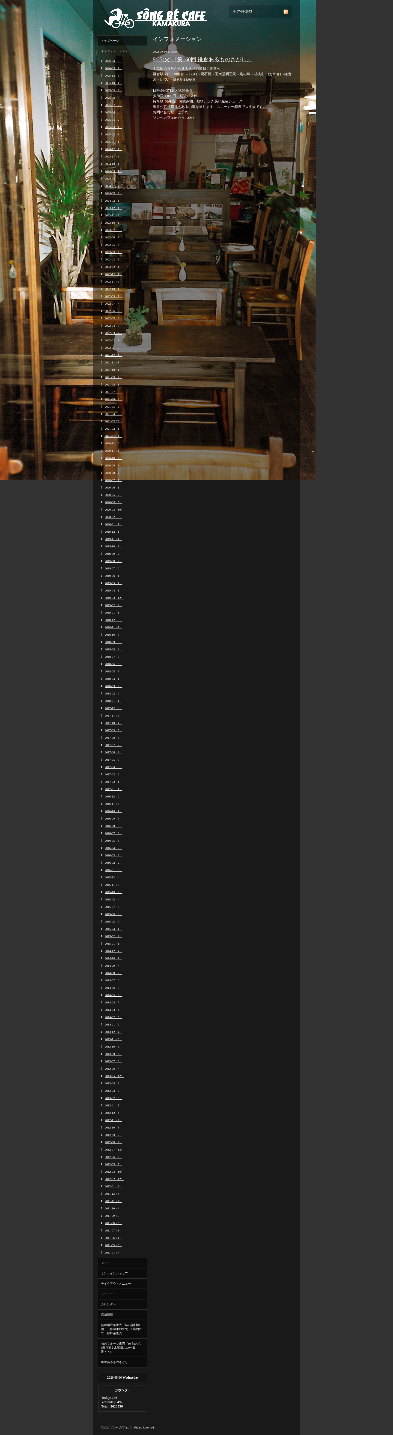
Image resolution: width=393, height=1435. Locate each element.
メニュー (107, 1294)
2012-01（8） (113, 1186)
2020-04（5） (113, 502)
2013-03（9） (113, 1090)
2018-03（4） (113, 686)
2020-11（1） (113, 450)
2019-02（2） (113, 605)
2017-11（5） (113, 715)
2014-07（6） (113, 980)
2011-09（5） (113, 1215)
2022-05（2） (113, 318)
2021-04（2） (113, 413)
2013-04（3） (113, 1083)
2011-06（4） (113, 1237)
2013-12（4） (113, 1031)
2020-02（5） (113, 516)
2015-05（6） (113, 921)
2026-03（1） (113, 68)
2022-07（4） (113, 303)
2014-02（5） (113, 1017)
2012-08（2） (113, 1142)
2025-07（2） (113, 105)
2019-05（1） (113, 583)
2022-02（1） (113, 340)
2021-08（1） (113, 384)
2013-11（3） (113, 1039)
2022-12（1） (113, 274)
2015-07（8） (113, 906)
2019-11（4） (113, 539)
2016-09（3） (113, 818)
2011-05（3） (113, 1245)
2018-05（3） (113, 671)
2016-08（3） (113, 825)
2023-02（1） (113, 266)
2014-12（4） (113, 950)
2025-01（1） (113, 141)
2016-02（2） (113, 862)
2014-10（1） (113, 958)
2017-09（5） (113, 730)
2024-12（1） (113, 149)
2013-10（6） (113, 1046)
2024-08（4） (113, 178)
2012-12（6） (113, 1112)
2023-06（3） (113, 237)
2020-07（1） (113, 480)
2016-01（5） (113, 870)
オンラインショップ (114, 1273)
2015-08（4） (113, 899)
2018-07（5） (113, 656)
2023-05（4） (113, 244)
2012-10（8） (113, 1127)
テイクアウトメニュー (116, 1283)
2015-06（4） (113, 914)
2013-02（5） (113, 1098)
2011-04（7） (113, 1252)
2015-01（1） (113, 943)
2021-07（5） (113, 391)
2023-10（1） (113, 222)
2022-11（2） (113, 281)
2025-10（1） (113, 82)
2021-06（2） (113, 399)
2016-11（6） (113, 803)
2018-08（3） (113, 649)
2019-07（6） (113, 568)
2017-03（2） (113, 774)
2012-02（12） (114, 1179)
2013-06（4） (113, 1068)
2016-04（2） (113, 848)
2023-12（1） (113, 208)
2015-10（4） (113, 892)
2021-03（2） (113, 421)
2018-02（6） (113, 693)
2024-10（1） (113, 163)
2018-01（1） (113, 700)
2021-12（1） (113, 355)
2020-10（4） (113, 458)
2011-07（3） (113, 1230)
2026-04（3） (113, 60)
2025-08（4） (113, 97)
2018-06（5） (113, 664)
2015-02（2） (113, 936)
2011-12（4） (113, 1193)
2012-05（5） (113, 1164)
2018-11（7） (113, 627)
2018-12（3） (113, 619)
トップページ (110, 40)
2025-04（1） (113, 127)
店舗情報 (107, 1314)
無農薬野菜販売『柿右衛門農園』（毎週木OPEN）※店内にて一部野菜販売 (121, 1329)
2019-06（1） (113, 575)
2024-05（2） (113, 193)
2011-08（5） (113, 1223)
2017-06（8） (113, 752)
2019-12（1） (113, 531)
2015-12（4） (113, 877)
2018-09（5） (113, 642)
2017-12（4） (113, 708)
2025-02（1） (113, 134)
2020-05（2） (113, 494)
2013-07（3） (113, 1061)
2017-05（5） (113, 759)
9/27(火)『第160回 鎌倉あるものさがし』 (202, 59)
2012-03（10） (114, 1171)
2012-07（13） (114, 1149)
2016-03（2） (113, 855)
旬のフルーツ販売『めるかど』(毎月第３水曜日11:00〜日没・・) (122, 1347)
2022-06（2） (113, 311)
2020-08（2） (113, 472)
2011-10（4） (113, 1208)
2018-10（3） (113, 634)
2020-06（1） (113, 487)
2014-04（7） (113, 1002)
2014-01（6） (113, 1024)
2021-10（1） (113, 369)
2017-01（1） (113, 789)
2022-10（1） (113, 288)
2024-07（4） (113, 185)
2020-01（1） (113, 524)
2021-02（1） (113, 428)
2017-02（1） (113, 781)
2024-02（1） (113, 200)
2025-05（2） (113, 119)
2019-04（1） (113, 590)
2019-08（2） (113, 561)
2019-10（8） (113, 546)
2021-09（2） (113, 377)
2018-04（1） (113, 678)
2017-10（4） (113, 722)
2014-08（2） (113, 973)
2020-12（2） (113, 443)
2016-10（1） (113, 811)
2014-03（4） (113, 1009)
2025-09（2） (113, 90)
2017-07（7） (113, 745)
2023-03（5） (113, 259)
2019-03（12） (114, 597)
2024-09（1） (113, 171)
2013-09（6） (113, 1053)
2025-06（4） (113, 112)
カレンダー (108, 1304)
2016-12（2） (113, 796)
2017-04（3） (113, 767)
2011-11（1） (113, 1201)
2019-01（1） (113, 612)
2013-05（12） (114, 1076)
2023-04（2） (113, 252)
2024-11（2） (113, 156)
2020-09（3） (113, 465)
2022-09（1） (113, 296)
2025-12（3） (113, 75)
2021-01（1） (113, 436)
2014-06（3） (113, 987)
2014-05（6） (113, 995)
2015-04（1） (113, 928)
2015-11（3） (113, 884)
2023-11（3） (113, 215)
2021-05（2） (113, 406)
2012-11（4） (113, 1120)
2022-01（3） (113, 347)
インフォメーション (114, 51)
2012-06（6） (113, 1156)
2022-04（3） (113, 325)
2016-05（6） (113, 840)
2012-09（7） (113, 1134)
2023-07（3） (113, 230)
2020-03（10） (114, 509)
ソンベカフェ (119, 1427)
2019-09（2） (113, 553)
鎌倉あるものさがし (114, 1362)
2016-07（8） (113, 833)
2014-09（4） (113, 965)
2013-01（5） (113, 1105)
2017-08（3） (113, 737)
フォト (105, 1262)
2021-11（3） (113, 362)
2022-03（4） (113, 333)
